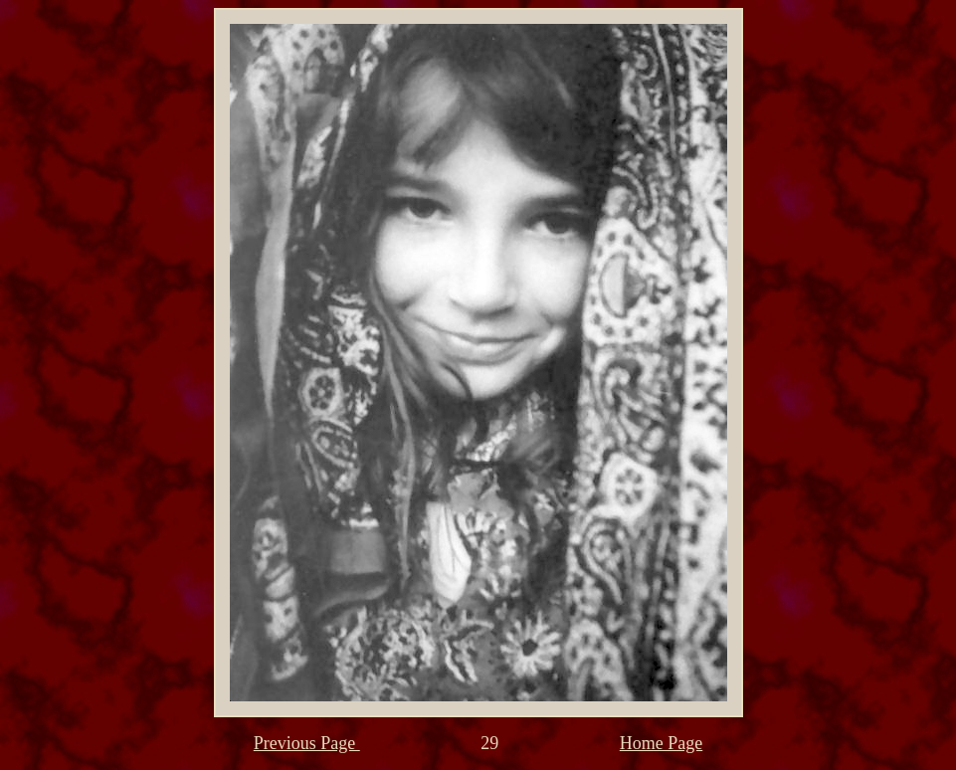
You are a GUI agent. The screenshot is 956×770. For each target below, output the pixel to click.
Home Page (661, 743)
